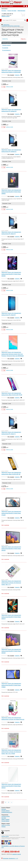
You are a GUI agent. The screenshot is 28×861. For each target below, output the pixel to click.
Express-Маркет (13, 2)
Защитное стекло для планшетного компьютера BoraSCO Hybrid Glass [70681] (11, 685)
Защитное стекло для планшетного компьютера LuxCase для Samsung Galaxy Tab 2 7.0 (11, 582)
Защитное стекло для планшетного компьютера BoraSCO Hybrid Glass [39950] (11, 191)
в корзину (3, 86)
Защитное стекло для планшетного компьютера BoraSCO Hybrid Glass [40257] (11, 617)
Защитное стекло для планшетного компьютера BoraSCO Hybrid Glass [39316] (11, 548)
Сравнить (17, 75)
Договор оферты (5, 810)
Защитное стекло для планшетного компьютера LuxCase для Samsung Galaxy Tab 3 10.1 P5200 (11, 751)
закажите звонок (5, 16)
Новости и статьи (5, 825)
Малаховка (4, 8)
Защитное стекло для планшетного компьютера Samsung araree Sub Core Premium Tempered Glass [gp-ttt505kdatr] (12, 354)
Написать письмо (5, 836)
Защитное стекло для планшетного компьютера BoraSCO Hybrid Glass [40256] (11, 274)
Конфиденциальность (6, 812)
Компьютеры (6, 24)
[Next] (11, 802)
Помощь (3, 826)
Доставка (14, 10)
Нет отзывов (11, 75)
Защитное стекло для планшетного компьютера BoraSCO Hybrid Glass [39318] (11, 651)
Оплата (9, 10)
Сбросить (23, 39)
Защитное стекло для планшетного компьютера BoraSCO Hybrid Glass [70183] (11, 513)
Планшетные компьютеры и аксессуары (10, 25)
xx (2, 833)
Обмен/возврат (21, 10)
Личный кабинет (5, 821)
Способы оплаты (5, 816)
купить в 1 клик (9, 86)
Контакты (3, 10)
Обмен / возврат (5, 819)
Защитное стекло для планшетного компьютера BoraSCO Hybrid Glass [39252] (11, 786)
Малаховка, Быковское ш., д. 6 (10, 858)
